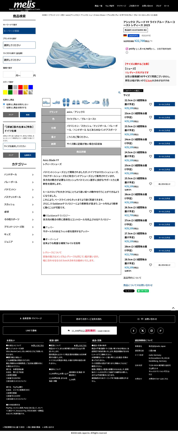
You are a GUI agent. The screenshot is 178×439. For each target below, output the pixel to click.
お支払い (11, 340)
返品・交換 (96, 340)
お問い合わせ (147, 5)
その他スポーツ (11, 219)
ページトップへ (173, 308)
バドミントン (10, 189)
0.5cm (148, 80)
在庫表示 (27, 155)
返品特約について (132, 277)
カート (166, 5)
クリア (11, 114)
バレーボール (10, 182)
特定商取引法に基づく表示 (14, 427)
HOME (44, 15)
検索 (27, 114)
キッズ (7, 234)
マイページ (121, 5)
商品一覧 (98, 5)
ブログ (158, 5)
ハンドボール (10, 174)
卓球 (6, 211)
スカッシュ (9, 204)
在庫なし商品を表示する (14, 107)
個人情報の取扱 (34, 427)
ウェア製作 (109, 5)
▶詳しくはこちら (37, 345)
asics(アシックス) (72, 15)
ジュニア (8, 241)
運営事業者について (144, 340)
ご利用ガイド (134, 5)
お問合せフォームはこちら (158, 378)
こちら (70, 137)
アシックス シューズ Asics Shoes (93, 15)
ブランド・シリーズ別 (14, 226)
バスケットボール (12, 197)
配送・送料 (54, 340)
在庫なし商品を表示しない (15, 104)
